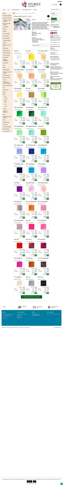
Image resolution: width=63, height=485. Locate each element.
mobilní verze (22, 327)
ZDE (36, 483)
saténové (26, 13)
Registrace (53, 21)
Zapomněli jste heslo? (54, 20)
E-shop (4, 9)
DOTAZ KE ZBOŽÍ (36, 45)
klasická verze (17, 327)
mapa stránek (4, 327)
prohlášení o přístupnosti (10, 327)
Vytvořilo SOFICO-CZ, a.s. (57, 327)
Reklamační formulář (35, 314)
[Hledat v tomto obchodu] (60, 9)
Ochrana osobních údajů (26, 9)
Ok (34, 481)
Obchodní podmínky (16, 9)
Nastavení (29, 481)
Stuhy (22, 13)
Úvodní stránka (17, 13)
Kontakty (35, 9)
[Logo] (31, 4)
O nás (8, 9)
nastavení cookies (27, 327)
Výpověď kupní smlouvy (36, 315)
